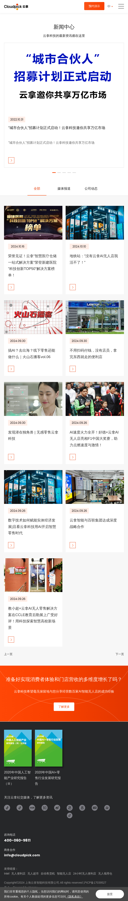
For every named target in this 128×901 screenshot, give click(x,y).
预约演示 (94, 6)
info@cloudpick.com (22, 855)
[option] (64, 105)
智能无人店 (64, 873)
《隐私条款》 (74, 896)
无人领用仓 (105, 873)
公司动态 (91, 188)
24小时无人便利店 (84, 873)
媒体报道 (64, 188)
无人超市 (33, 873)
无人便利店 (18, 873)
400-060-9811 (17, 840)
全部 (37, 188)
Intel (6, 873)
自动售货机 (48, 873)
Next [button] (122, 105)
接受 (110, 894)
